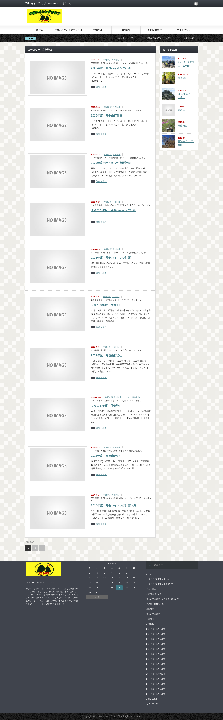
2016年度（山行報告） (156, 679)
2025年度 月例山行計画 (106, 115)
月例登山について (131, 38)
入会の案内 (196, 38)
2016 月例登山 (133, 397)
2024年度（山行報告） (156, 639)
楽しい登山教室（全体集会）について (162, 599)
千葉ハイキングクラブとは (68, 30)
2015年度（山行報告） (156, 684)
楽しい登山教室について (165, 38)
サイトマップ (183, 30)
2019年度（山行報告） (156, 664)
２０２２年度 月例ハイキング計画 (113, 210)
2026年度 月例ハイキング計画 (111, 68)
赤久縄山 (183, 78)
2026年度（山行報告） (156, 629)
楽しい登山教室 (153, 614)
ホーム (39, 30)
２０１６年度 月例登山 (106, 405)
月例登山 (115, 60)
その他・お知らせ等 (155, 604)
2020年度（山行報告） (156, 659)
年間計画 (97, 30)
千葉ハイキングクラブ (108, 716)
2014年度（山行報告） (156, 689)
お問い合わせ (155, 30)
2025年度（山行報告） (156, 634)
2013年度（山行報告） (156, 694)
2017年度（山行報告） (156, 674)
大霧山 (181, 109)
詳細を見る (101, 87)
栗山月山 (183, 125)
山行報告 (125, 30)
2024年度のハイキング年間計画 (111, 162)
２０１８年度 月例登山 (106, 305)
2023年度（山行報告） (156, 644)
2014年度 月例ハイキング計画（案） (115, 505)
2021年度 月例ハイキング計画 (111, 257)
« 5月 (97, 597)
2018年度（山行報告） (156, 669)
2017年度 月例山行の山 (106, 355)
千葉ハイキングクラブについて (159, 584)
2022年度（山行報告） (156, 649)
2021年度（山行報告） (156, 654)
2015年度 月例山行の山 (106, 455)
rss (196, 4)
